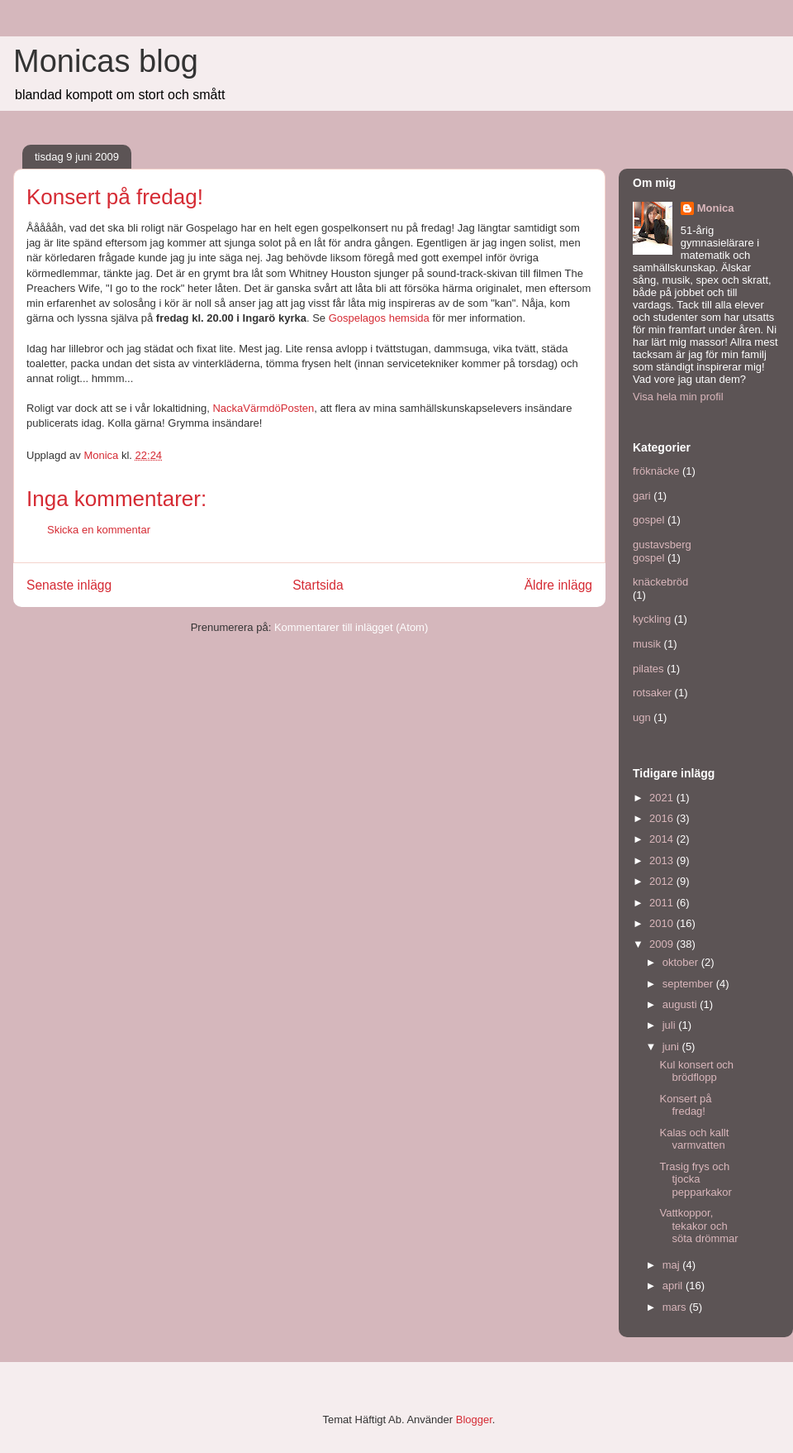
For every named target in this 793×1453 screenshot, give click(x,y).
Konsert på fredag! (685, 1105)
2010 (663, 923)
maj (672, 1265)
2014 (663, 839)
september (689, 983)
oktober (681, 962)
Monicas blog (105, 61)
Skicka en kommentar (98, 529)
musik (647, 644)
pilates (648, 668)
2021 (663, 797)
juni (672, 1046)
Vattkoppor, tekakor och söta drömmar (698, 1226)
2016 (663, 818)
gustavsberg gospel (662, 551)
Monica (715, 208)
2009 (663, 944)
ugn (642, 717)
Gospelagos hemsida (379, 318)
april (674, 1285)
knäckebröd (660, 582)
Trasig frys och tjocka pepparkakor (695, 1179)
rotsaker (652, 692)
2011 (663, 902)
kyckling (652, 619)
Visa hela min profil (678, 396)
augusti (681, 1004)
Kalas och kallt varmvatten (694, 1139)
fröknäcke (656, 471)
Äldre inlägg (558, 585)
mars (676, 1307)
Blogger (474, 1419)
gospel (648, 520)
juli (670, 1025)
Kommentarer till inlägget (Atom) (351, 627)
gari (642, 496)
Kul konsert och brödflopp (696, 1071)
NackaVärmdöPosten (263, 408)
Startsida (318, 585)
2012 (663, 881)
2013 (663, 860)
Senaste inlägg (69, 585)
